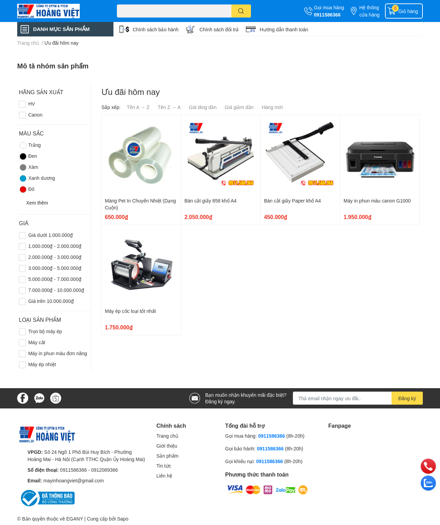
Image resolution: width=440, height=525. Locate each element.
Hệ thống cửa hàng (369, 11)
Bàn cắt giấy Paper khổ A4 (292, 201)
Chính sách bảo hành (155, 29)
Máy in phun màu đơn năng (57, 353)
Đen (28, 156)
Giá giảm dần (239, 107)
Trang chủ (167, 436)
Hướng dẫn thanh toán (284, 29)
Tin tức (163, 466)
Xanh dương (37, 178)
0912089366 (104, 470)
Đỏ (26, 189)
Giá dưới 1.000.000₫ (50, 235)
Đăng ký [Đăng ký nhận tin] (407, 398)
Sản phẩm (167, 456)
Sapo (123, 519)
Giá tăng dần (203, 107)
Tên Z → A (169, 107)
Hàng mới (272, 107)
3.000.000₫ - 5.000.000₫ (54, 268)
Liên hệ (164, 476)
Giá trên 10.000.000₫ (51, 301)
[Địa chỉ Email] (358, 398)
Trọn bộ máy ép (45, 331)
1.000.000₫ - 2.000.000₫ (54, 246)
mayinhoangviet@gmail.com (73, 480)
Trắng (30, 145)
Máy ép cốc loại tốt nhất (130, 311)
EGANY (74, 519)
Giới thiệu (166, 446)
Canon (35, 115)
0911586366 (327, 15)
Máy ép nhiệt (42, 364)
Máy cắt (36, 342)
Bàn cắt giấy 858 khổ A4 (211, 201)
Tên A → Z (138, 107)
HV (31, 104)
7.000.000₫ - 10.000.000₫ (56, 290)
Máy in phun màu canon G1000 (377, 201)
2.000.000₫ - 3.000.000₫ (54, 257)
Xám (28, 167)
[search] (241, 11)
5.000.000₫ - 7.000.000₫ (54, 279)
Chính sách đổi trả (219, 29)
